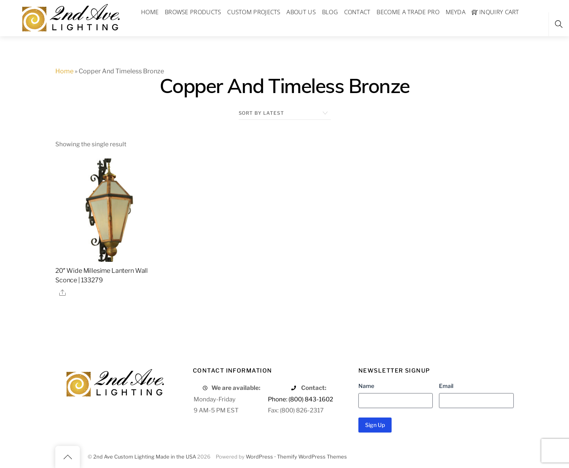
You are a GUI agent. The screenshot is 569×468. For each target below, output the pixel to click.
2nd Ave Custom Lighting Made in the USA (144, 457)
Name (366, 385)
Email (446, 385)
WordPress (259, 457)
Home (64, 71)
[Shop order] (285, 113)
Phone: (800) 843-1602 (300, 399)
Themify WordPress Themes (312, 457)
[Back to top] (67, 457)
